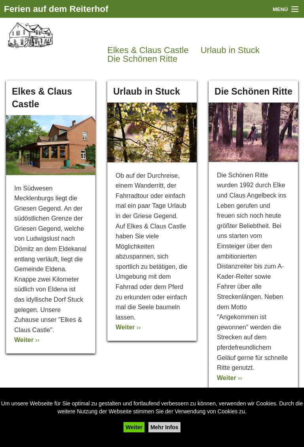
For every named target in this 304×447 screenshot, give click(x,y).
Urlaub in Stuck (230, 50)
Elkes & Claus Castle (147, 50)
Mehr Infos (164, 427)
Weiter (133, 427)
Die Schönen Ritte (142, 59)
